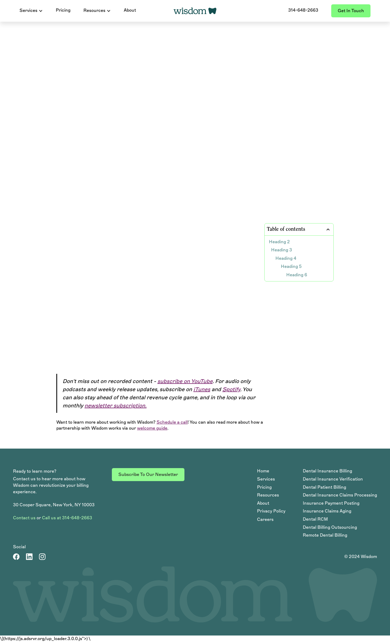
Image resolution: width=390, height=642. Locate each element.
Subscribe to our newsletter (148, 474)
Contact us (24, 517)
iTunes (201, 389)
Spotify (231, 389)
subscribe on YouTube (185, 381)
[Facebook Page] (16, 556)
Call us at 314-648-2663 (67, 517)
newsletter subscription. (115, 405)
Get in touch (351, 10)
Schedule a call (172, 422)
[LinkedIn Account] (29, 556)
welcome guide (152, 428)
